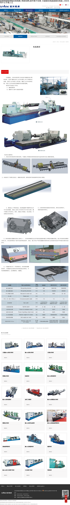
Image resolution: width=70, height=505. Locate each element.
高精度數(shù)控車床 (61, 36)
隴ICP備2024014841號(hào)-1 (37, 490)
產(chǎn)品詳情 (5, 71)
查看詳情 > (5, 357)
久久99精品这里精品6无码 (33, 504)
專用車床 (47, 36)
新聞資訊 (41, 10)
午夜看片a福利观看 (8, 504)
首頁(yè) (6, 10)
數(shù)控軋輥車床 (45, 328)
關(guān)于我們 (17, 10)
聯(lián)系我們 (52, 10)
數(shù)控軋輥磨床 (31, 328)
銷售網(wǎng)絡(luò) (64, 10)
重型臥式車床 (34, 36)
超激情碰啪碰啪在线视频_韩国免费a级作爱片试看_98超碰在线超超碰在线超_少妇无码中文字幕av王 (15, 502)
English (68, 4)
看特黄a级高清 (2, 504)
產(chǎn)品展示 (29, 10)
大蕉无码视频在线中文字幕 (25, 504)
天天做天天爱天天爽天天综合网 (16, 504)
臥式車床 (7, 36)
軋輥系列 (20, 36)
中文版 (62, 4)
